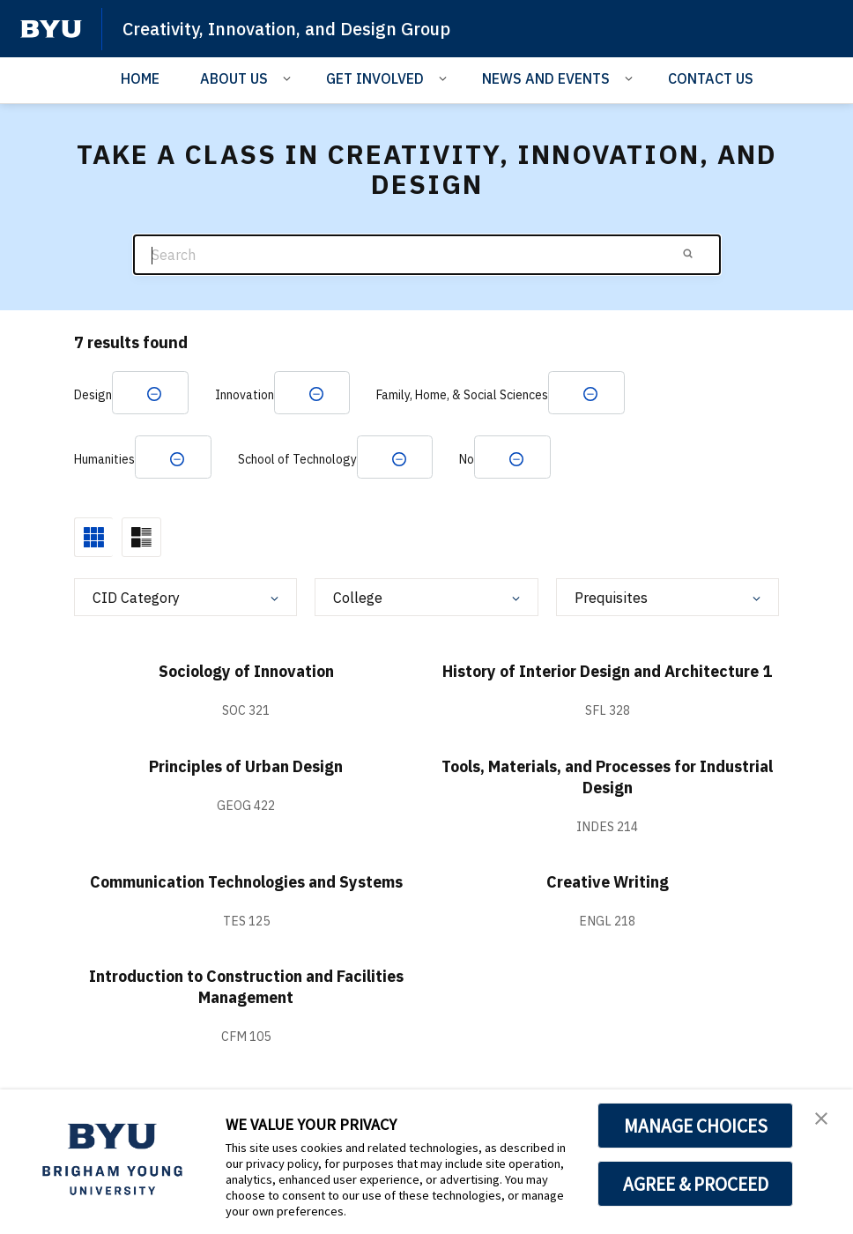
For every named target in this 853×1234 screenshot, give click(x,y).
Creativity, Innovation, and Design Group (298, 28)
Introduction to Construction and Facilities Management (246, 1034)
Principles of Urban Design (246, 793)
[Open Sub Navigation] (289, 77)
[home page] (51, 29)
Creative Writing (607, 908)
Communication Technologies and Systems (246, 918)
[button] (824, 1121)
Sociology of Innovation (246, 676)
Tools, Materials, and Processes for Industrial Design (607, 803)
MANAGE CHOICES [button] (695, 1125)
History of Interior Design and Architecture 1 (607, 687)
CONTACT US (710, 78)
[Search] (427, 255)
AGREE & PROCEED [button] (695, 1183)
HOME (140, 78)
